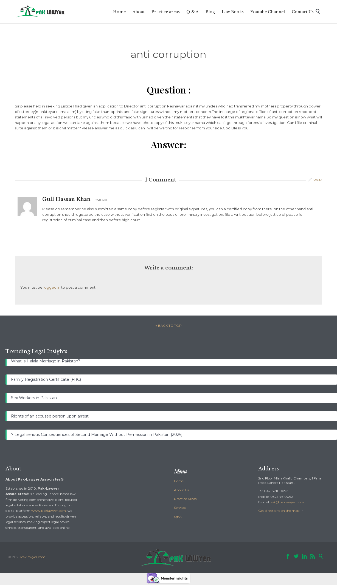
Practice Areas (185, 499)
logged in (51, 287)
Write (317, 180)
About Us (181, 490)
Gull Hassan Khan (66, 199)
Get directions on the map (278, 511)
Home (179, 481)
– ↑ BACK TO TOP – (168, 325)
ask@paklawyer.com (287, 502)
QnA (178, 517)
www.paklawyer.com (48, 511)
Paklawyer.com (32, 557)
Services (180, 508)
